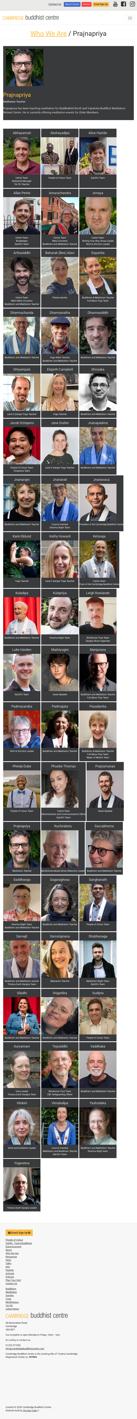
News (9, 1250)
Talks (8, 1263)
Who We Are (48, 33)
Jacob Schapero (22, 423)
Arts (8, 1266)
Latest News (12, 1308)
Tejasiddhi (59, 1046)
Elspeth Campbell (60, 369)
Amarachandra (60, 193)
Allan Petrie (21, 193)
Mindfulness (12, 1302)
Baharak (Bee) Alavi (59, 253)
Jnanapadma (98, 423)
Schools (10, 1273)
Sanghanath (98, 880)
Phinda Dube (21, 766)
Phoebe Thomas (63, 766)
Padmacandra (21, 706)
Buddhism (11, 1288)
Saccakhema (104, 826)
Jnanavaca (101, 480)
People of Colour (14, 1239)
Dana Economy (13, 1246)
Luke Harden (21, 650)
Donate (86, 4)
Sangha (10, 1295)
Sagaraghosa (60, 880)
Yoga (8, 1298)
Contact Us (54, 4)
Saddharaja (21, 880)
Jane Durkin (60, 423)
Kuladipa (21, 593)
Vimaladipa (60, 1103)
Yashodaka (98, 1103)
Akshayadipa (60, 133)
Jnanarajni (22, 480)
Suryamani (22, 1046)
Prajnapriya (21, 826)
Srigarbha (60, 993)
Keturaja (99, 536)
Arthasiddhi (21, 253)
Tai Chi (9, 1305)
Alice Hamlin (98, 133)
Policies (10, 1276)
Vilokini (22, 1103)
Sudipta (98, 993)
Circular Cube (31, 1410)
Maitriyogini (60, 650)
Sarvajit (21, 936)
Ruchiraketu (63, 826)
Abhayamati (22, 133)
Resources (11, 1256)
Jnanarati (60, 480)
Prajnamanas (105, 766)
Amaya (98, 193)
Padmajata (60, 706)
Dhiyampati (21, 369)
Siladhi (22, 993)
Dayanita (98, 253)
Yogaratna (21, 1163)
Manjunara (98, 650)
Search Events (72, 4)
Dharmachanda (21, 313)
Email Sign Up (101, 4)
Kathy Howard (59, 536)
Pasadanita (97, 706)
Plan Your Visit (13, 1280)
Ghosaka (97, 369)
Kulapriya (60, 593)
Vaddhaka (97, 1046)
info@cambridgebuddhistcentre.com (25, 1348)
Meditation (11, 1292)
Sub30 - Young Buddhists (19, 1243)
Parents (10, 1270)
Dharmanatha (60, 313)
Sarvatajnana (60, 936)
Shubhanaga (98, 936)
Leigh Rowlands (98, 593)
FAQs (8, 1260)
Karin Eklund (22, 536)
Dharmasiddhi (98, 313)
